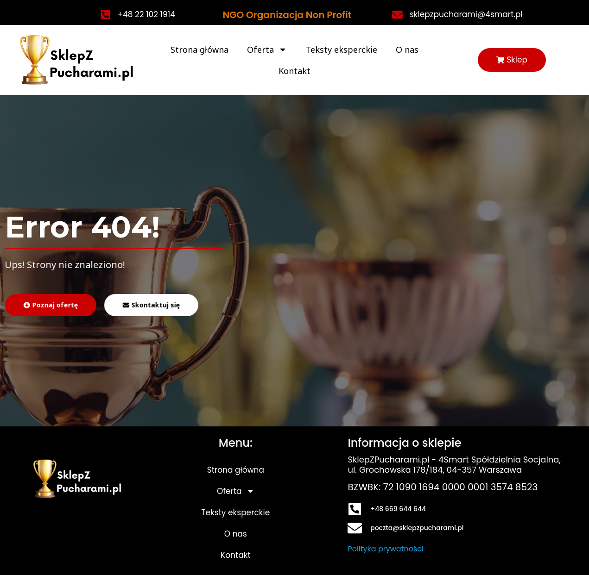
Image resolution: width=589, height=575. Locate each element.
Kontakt (294, 70)
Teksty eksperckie (341, 49)
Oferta (267, 49)
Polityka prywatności (386, 549)
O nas (407, 49)
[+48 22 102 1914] (105, 14)
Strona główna (199, 49)
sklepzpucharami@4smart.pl (466, 14)
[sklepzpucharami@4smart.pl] (397, 14)
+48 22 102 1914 (146, 14)
